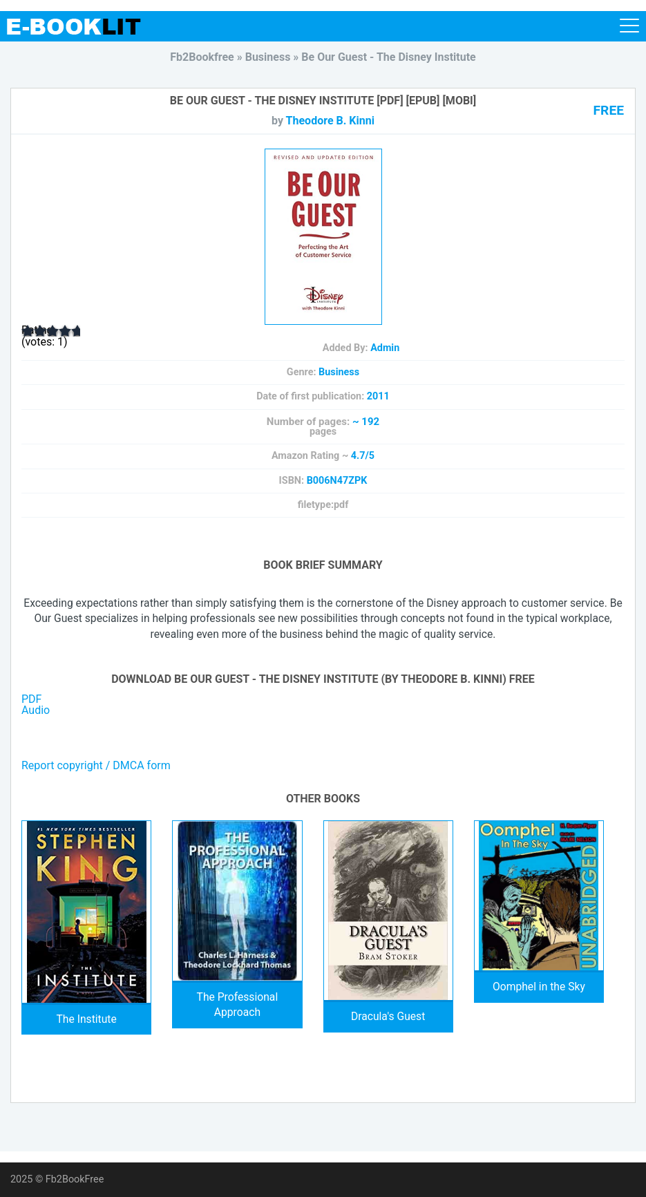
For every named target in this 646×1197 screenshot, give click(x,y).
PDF (31, 699)
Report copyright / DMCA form (96, 765)
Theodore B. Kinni (330, 120)
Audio (35, 710)
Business (339, 372)
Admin (384, 348)
